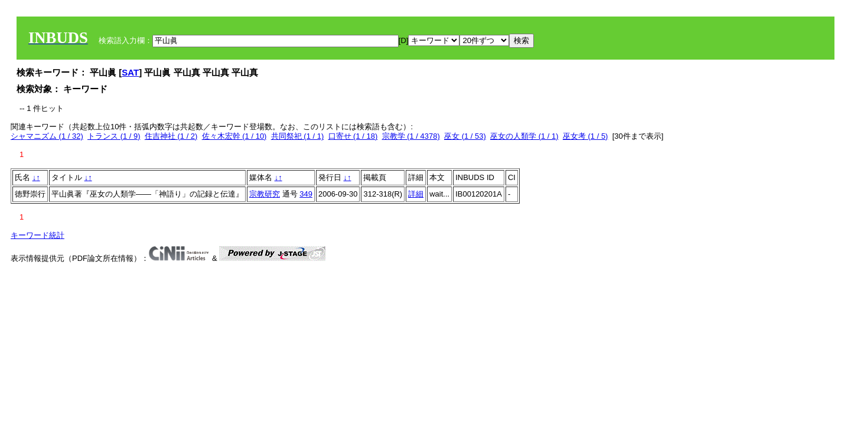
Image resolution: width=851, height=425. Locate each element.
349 (305, 193)
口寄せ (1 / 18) (353, 136)
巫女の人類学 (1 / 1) (524, 136)
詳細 (415, 193)
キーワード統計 (37, 235)
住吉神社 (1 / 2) (171, 136)
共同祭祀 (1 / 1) (297, 136)
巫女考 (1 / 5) (585, 136)
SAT (130, 72)
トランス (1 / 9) (114, 136)
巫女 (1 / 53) (465, 136)
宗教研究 (264, 193)
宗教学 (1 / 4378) (411, 136)
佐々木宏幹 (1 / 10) (234, 136)
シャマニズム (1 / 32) (47, 136)
